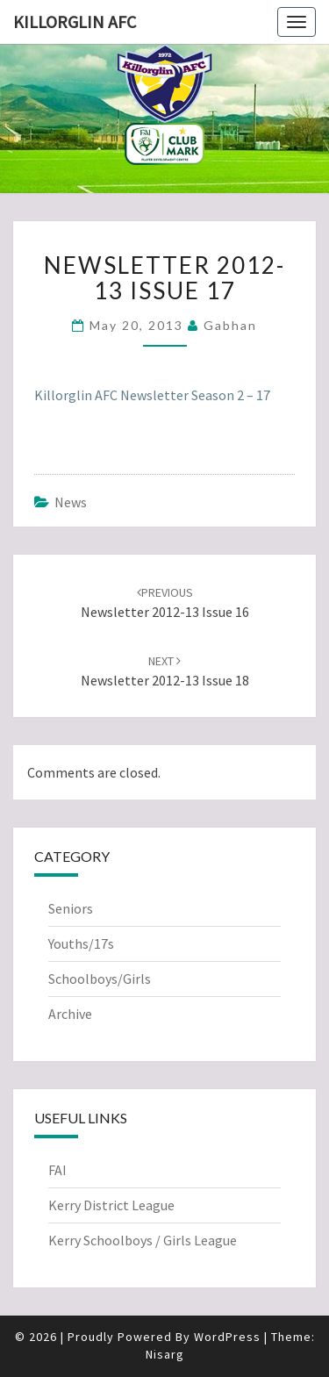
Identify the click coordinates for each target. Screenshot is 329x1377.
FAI (57, 1170)
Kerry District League (111, 1205)
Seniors (70, 908)
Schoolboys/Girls (99, 978)
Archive (70, 1013)
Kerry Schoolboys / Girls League (142, 1240)
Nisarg (165, 1354)
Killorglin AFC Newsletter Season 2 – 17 (152, 395)
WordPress (227, 1337)
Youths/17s (81, 943)
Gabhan (230, 325)
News (70, 502)
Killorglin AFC (74, 21)
